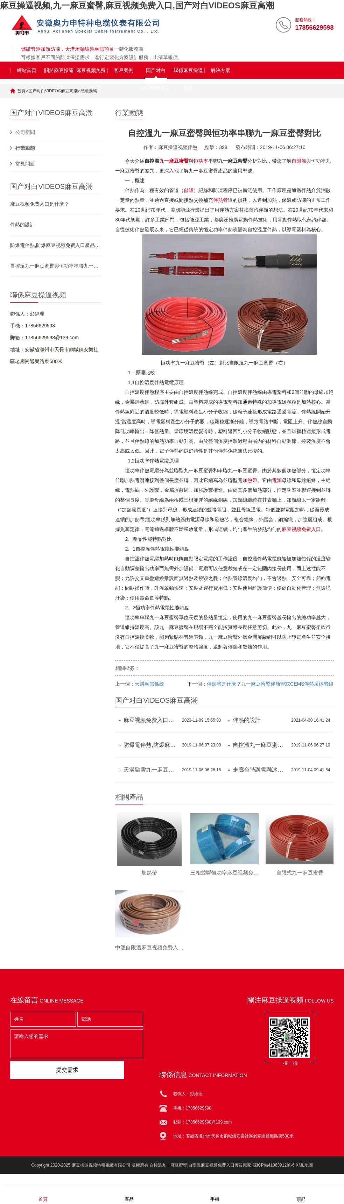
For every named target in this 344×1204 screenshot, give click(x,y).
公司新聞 (25, 132)
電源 (277, 480)
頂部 (301, 1195)
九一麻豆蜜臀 (174, 161)
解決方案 (220, 70)
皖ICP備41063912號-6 (274, 1171)
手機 (214, 1195)
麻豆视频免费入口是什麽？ (151, 720)
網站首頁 (26, 70)
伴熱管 (220, 200)
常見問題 (25, 164)
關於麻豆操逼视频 (58, 73)
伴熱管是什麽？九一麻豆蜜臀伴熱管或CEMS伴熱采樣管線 (270, 684)
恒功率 (201, 161)
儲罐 (189, 190)
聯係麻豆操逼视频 (188, 73)
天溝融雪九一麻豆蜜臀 (151, 770)
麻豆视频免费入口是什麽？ (39, 204)
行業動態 (25, 148)
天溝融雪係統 (149, 684)
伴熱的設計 (22, 224)
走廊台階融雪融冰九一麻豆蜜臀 (260, 770)
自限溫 (299, 161)
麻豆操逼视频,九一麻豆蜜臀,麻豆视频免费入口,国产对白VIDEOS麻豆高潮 (137, 5)
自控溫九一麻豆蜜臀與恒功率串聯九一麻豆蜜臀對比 (55, 266)
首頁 (21, 90)
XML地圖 (304, 1171)
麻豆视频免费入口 (301, 529)
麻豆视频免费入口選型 (91, 73)
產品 (129, 1195)
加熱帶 (250, 480)
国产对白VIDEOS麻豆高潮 (156, 73)
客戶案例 (123, 70)
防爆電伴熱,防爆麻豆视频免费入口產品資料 (55, 245)
